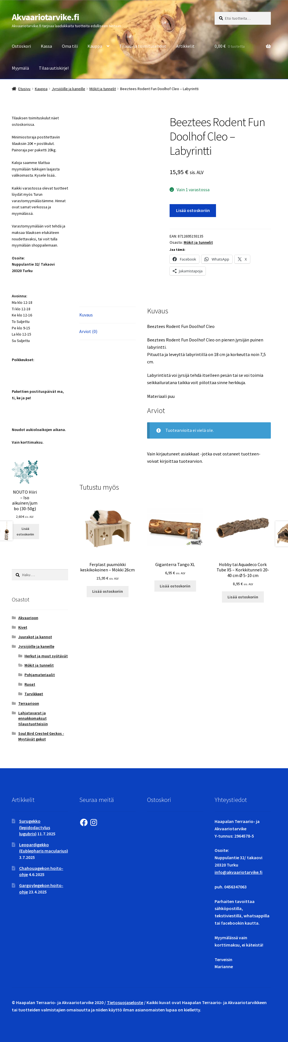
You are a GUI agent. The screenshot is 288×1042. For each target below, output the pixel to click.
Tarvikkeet (33, 693)
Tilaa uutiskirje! (54, 68)
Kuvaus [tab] (86, 315)
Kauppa (94, 46)
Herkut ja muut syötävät (46, 655)
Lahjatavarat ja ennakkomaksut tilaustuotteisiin (33, 718)
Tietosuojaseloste (125, 1002)
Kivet (22, 627)
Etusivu (24, 88)
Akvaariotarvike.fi (45, 17)
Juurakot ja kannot (35, 636)
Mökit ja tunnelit (102, 88)
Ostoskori (21, 46)
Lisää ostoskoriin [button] (107, 591)
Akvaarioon (28, 617)
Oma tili (70, 46)
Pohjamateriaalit (39, 674)
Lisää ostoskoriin (193, 210)
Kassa (46, 46)
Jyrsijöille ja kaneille (68, 88)
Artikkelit (185, 46)
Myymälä (20, 68)
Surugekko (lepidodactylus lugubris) (34, 827)
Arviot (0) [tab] (88, 331)
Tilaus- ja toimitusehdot (142, 46)
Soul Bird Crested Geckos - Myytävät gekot (41, 736)
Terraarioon (28, 703)
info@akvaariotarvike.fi (238, 872)
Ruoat (29, 684)
